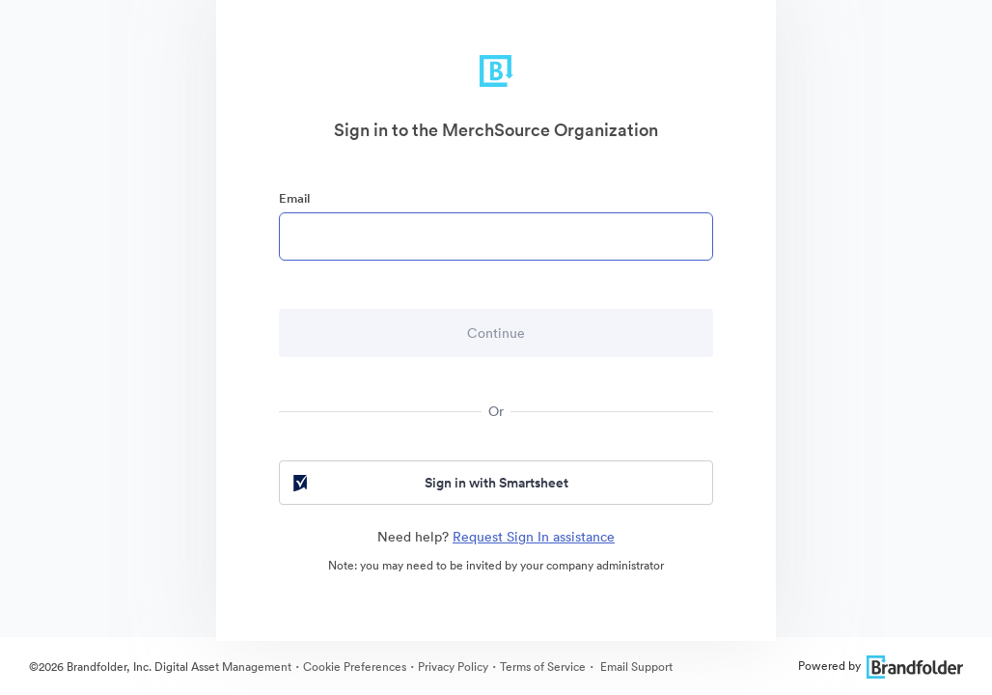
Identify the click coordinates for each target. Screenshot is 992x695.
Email (294, 198)
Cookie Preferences (354, 666)
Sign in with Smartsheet (428, 482)
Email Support (635, 666)
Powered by (880, 665)
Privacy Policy (453, 666)
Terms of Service (543, 666)
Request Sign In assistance (534, 536)
